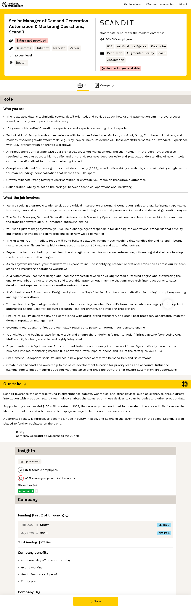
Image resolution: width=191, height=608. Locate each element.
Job (83, 85)
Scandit (17, 32)
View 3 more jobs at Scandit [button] (55, 579)
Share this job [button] (19, 579)
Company (104, 85)
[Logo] (12, 4)
